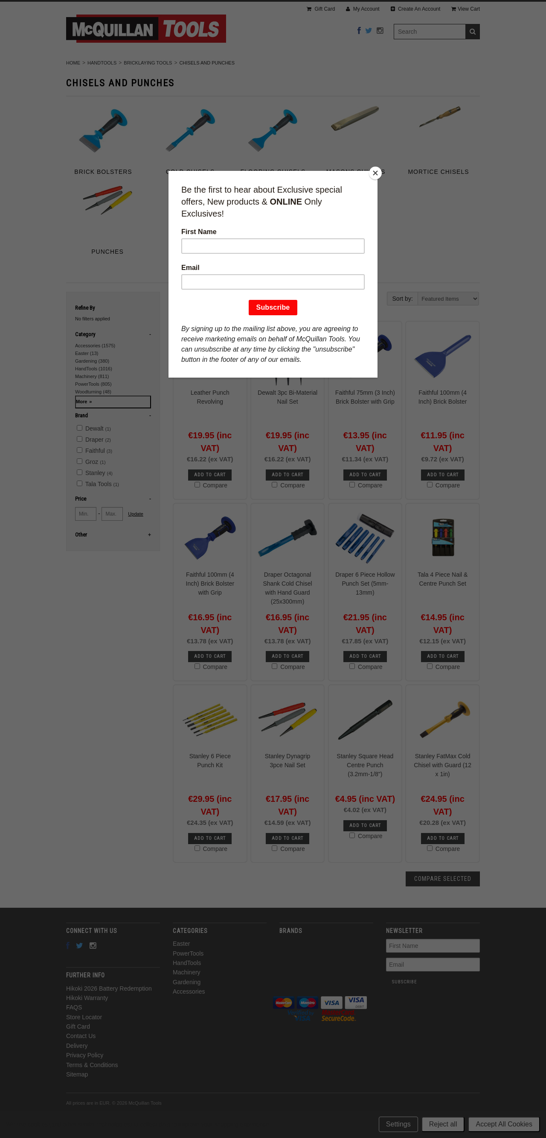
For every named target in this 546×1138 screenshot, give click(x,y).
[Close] (375, 173)
